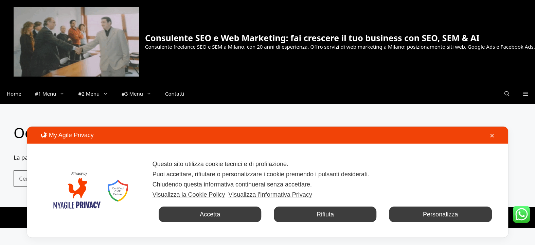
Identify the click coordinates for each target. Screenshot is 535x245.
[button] (507, 93)
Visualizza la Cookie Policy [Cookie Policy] (189, 194)
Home (14, 93)
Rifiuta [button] (325, 214)
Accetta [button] (210, 214)
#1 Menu (53, 93)
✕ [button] (492, 135)
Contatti (174, 93)
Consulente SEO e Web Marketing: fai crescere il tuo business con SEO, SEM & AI (312, 38)
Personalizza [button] (440, 214)
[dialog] (268, 182)
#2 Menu (96, 93)
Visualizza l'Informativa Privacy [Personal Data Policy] (270, 194)
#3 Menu (140, 93)
